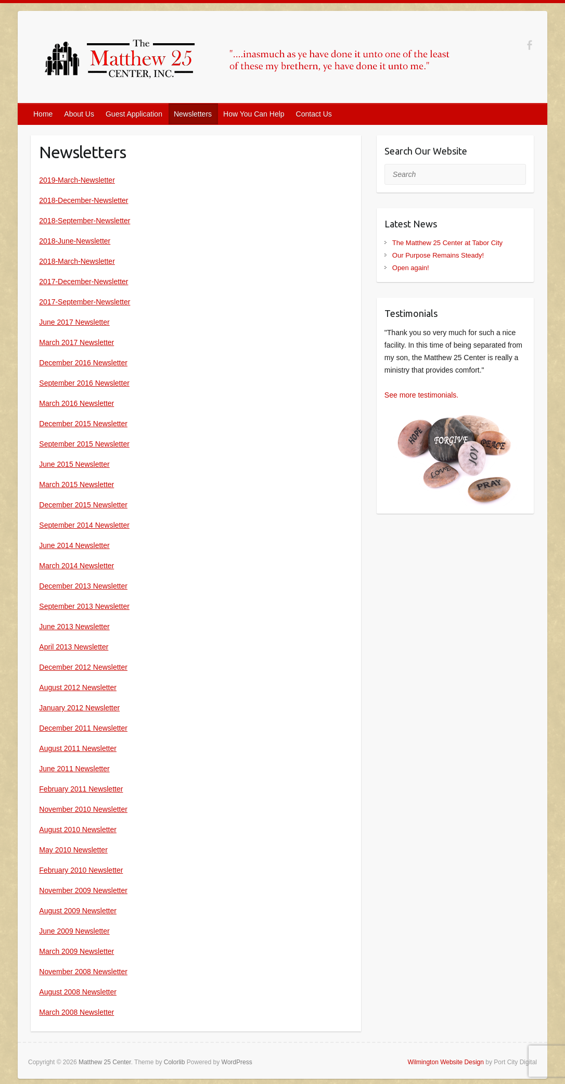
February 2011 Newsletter (81, 789)
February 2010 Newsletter (81, 870)
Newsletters (193, 114)
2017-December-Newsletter (83, 281)
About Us (79, 114)
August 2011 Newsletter (78, 748)
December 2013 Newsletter (83, 586)
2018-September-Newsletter (84, 220)
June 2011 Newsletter (74, 768)
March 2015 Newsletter (76, 484)
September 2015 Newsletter (84, 444)
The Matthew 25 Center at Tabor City (447, 243)
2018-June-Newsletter (74, 241)
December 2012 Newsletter (83, 667)
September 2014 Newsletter (84, 525)
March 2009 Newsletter (76, 951)
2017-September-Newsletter (84, 302)
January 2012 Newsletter (79, 708)
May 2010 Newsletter (73, 850)
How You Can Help (254, 114)
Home (43, 114)
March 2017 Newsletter (76, 342)
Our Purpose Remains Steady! (438, 255)
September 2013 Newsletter (84, 606)
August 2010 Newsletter (78, 829)
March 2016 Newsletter (76, 403)
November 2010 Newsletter (83, 809)
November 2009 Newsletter (83, 890)
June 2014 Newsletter (74, 545)
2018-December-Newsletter (83, 200)
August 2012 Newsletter (78, 687)
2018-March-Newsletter (77, 261)
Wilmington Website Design (445, 1062)
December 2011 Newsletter (83, 728)
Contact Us (314, 114)
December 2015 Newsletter (83, 423)
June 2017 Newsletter (74, 322)
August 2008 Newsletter (78, 992)
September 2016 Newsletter (84, 383)
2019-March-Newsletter (77, 180)
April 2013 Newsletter (73, 647)
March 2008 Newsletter (76, 1012)
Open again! (410, 268)
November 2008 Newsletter (83, 971)
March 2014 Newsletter (76, 566)
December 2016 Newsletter (83, 363)
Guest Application (134, 114)
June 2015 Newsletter (74, 464)
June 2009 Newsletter (74, 931)
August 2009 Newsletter (78, 911)
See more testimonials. (421, 395)
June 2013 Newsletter (74, 626)
